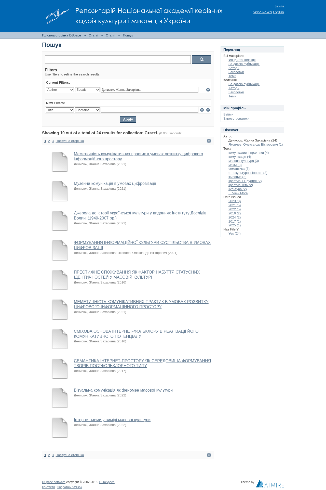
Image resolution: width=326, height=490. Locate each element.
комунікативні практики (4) (248, 152)
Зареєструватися (236, 118)
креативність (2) (240, 185)
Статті (93, 35)
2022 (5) (234, 209)
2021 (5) (234, 205)
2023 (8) (234, 201)
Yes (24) (234, 233)
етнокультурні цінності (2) (247, 173)
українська (262, 12)
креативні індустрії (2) (245, 181)
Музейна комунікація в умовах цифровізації (115, 183)
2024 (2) (234, 217)
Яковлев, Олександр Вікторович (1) (255, 144)
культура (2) (237, 189)
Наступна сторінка (70, 141)
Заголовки (236, 72)
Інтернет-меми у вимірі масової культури (112, 420)
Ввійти (279, 6)
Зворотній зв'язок (69, 487)
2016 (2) (234, 213)
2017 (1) (234, 221)
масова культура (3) (243, 161)
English (278, 12)
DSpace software (53, 482)
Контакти (48, 487)
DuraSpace (106, 482)
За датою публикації (244, 64)
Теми (232, 76)
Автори (233, 68)
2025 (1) (234, 225)
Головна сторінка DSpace (61, 35)
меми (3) (235, 165)
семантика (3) (239, 169)
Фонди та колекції (242, 60)
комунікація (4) (239, 157)
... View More (238, 193)
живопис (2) (237, 177)
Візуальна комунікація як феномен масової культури (123, 390)
